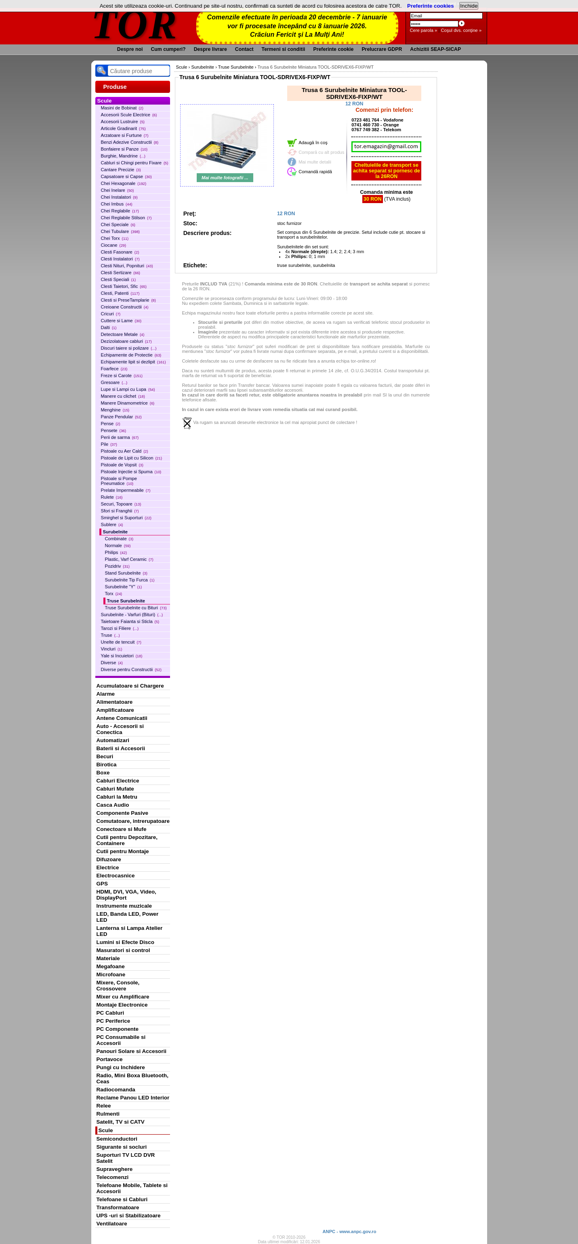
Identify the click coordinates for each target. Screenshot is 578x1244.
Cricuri (111, 313)
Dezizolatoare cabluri (126, 341)
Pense (110, 423)
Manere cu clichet (123, 396)
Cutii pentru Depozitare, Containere (127, 840)
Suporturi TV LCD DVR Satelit (126, 1158)
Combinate (119, 538)
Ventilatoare (112, 1224)
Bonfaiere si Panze (124, 149)
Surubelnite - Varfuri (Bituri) (132, 614)
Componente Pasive (122, 813)
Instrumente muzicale (124, 906)
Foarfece (114, 368)
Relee (104, 1106)
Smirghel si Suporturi (126, 517)
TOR (134, 24)
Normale (118, 545)
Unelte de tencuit (121, 642)
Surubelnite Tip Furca (130, 579)
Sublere (112, 524)
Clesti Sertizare (120, 272)
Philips (116, 552)
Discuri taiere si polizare (129, 348)
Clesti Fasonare (120, 252)
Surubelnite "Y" (123, 586)
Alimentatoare (115, 702)
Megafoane (111, 966)
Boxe (103, 773)
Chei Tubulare (120, 231)
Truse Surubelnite (126, 600)
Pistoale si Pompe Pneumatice (119, 481)
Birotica (107, 765)
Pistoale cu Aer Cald (124, 451)
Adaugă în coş (313, 142)
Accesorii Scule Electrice (129, 114)
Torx (113, 593)
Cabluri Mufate (115, 789)
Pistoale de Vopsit (122, 464)
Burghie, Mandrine (123, 155)
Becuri (105, 756)
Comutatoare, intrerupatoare (133, 821)
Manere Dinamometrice (128, 403)
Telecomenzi (113, 1177)
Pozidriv (117, 566)
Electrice (108, 867)
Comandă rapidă (315, 171)
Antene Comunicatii (122, 718)
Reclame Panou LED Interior (133, 1098)
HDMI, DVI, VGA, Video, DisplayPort (126, 895)
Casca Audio (113, 805)
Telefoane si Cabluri (122, 1199)
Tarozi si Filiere (120, 628)
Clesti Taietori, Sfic (124, 286)
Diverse (112, 662)
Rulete (112, 497)
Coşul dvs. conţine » (461, 30)
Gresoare (114, 382)
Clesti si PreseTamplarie (128, 300)
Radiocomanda (116, 1090)
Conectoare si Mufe (122, 829)
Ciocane (113, 245)
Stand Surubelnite (126, 573)
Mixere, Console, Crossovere (118, 986)
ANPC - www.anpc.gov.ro (349, 1231)
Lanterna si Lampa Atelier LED (130, 931)
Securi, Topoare (121, 503)
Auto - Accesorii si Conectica (120, 729)
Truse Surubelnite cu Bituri (136, 607)
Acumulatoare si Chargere (130, 686)
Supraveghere (115, 1169)
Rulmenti (108, 1114)
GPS (102, 884)
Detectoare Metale (123, 334)
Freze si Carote (122, 375)
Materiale (108, 958)
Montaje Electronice (122, 1005)
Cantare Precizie (121, 169)
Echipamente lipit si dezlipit (133, 361)
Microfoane (111, 974)
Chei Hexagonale (124, 183)
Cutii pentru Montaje (123, 851)
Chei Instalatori (119, 197)
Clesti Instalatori (120, 258)
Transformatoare (118, 1207)
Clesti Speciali (118, 279)
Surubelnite (115, 531)
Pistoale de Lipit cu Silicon (131, 457)
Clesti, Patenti (120, 293)
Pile (109, 444)
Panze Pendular (121, 416)
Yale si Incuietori (122, 655)
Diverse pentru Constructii (131, 669)
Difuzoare (109, 859)
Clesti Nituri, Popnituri (127, 265)
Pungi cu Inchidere (121, 1067)
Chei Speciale (118, 224)
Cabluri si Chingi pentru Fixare (134, 162)
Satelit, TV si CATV (121, 1122)
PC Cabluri (110, 1013)
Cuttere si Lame (121, 320)
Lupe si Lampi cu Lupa (128, 389)
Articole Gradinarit (123, 128)
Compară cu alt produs (321, 152)
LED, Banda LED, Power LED (128, 917)
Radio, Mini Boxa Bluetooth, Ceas (132, 1078)
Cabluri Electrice (118, 781)
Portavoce (110, 1059)
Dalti (109, 327)
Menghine (115, 409)
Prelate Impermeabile (126, 490)
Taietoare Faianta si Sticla (130, 621)
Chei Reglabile (120, 210)
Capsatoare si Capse (126, 176)
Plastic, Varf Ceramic (129, 559)
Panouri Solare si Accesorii (132, 1051)
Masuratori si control (123, 950)
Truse (110, 635)
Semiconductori (117, 1139)
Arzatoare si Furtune (125, 135)
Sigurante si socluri (122, 1147)
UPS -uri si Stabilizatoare (129, 1216)
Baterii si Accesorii (121, 748)
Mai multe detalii (314, 161)
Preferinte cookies (430, 6)
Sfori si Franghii (120, 510)
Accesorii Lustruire (123, 121)
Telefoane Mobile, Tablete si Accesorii (132, 1188)
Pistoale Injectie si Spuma (131, 471)
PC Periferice (113, 1021)
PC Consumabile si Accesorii (121, 1040)
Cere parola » (423, 30)
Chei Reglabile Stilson (126, 217)
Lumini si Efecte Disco (125, 942)
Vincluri (111, 648)
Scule (106, 1130)
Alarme (106, 694)
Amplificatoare (115, 710)
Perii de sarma (120, 437)
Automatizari (113, 740)
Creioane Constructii (125, 306)
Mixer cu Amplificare (123, 997)
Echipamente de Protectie (131, 354)
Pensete (113, 430)
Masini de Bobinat (122, 107)
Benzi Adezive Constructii (130, 142)
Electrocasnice (116, 876)
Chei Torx (115, 238)
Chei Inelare (117, 190)
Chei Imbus (116, 203)
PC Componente (118, 1029)
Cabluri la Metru (117, 797)
